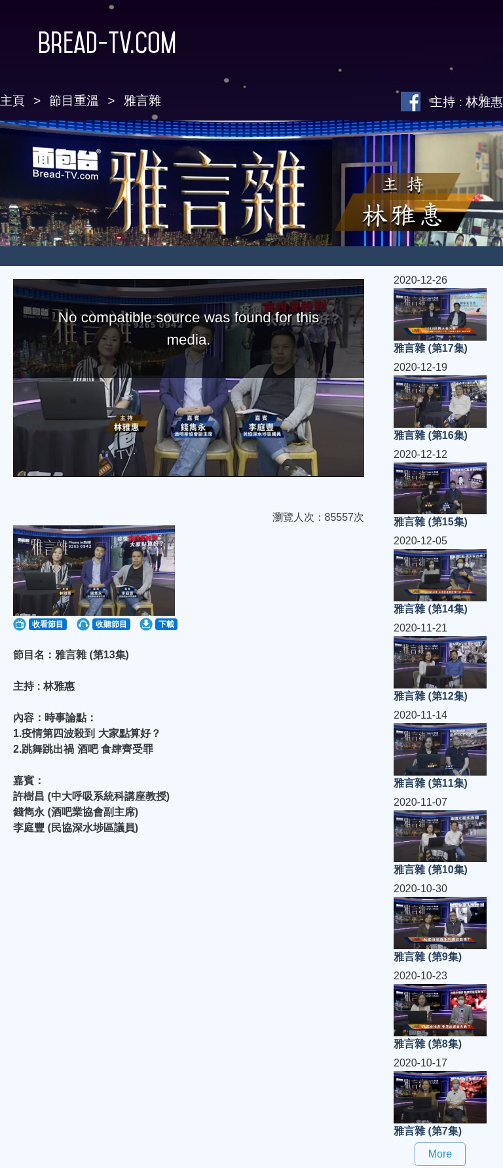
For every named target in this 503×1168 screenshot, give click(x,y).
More (440, 1153)
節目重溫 (74, 100)
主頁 (12, 100)
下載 (166, 624)
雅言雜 (142, 100)
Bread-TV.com (88, 42)
